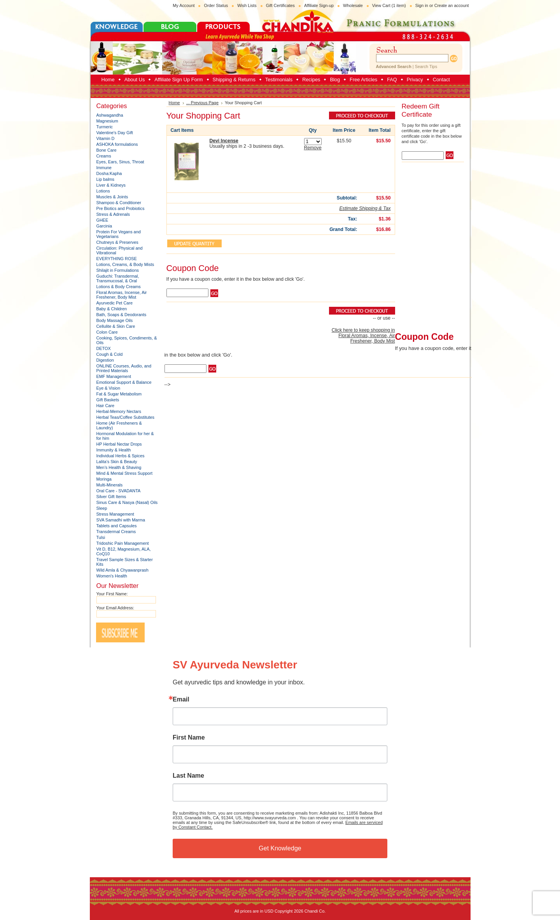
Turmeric (104, 126)
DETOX (103, 348)
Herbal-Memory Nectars (118, 411)
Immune (104, 167)
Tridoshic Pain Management (122, 543)
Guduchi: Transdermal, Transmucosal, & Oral (117, 278)
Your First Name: (112, 593)
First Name (189, 738)
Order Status (216, 5)
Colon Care (107, 332)
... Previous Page (202, 102)
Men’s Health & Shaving (119, 467)
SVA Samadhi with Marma (120, 520)
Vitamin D (105, 138)
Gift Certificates (280, 5)
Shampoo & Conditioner (118, 202)
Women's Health (111, 576)
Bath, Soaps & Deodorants (121, 314)
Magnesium (107, 121)
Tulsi (100, 537)
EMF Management (113, 376)
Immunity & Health (113, 450)
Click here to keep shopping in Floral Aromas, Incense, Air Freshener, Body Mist (363, 335)
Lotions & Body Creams (118, 286)
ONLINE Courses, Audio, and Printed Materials (123, 368)
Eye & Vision (108, 388)
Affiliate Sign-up (319, 5)
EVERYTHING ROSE (116, 258)
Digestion (105, 360)
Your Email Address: (115, 607)
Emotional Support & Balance (124, 382)
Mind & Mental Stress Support (124, 473)
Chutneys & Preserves (117, 242)
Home (174, 102)
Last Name (188, 776)
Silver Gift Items (111, 496)
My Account (183, 5)
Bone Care (106, 150)
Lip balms (105, 179)
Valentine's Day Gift (114, 132)
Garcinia (104, 226)
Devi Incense (224, 140)
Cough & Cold (109, 354)
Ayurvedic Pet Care (114, 303)
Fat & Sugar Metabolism (119, 394)
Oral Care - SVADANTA (118, 490)
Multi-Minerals (109, 485)
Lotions (103, 191)
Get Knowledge (280, 848)
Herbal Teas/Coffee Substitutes (125, 417)
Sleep (101, 508)
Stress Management (115, 514)
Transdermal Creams (116, 531)
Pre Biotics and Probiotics (120, 208)
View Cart (389, 5)
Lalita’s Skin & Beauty (116, 461)
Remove (312, 147)
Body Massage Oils (114, 320)
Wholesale (353, 5)
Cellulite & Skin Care (115, 326)
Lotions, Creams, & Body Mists (125, 264)
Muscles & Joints (112, 196)
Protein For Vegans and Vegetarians (118, 234)
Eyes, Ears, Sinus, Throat (120, 161)
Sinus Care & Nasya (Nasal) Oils (127, 502)
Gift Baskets (107, 399)
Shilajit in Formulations (117, 270)
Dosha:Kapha (109, 173)
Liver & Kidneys (111, 185)
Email (181, 699)
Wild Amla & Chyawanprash (122, 570)
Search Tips (426, 66)
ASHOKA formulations (117, 144)
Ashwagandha (109, 115)
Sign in (421, 5)
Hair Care (105, 405)
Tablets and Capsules (116, 525)
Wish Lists (247, 5)
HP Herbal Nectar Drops (119, 444)
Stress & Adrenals (113, 214)
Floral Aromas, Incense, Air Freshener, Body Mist (121, 294)
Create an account (451, 5)
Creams (103, 156)
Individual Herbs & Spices (120, 455)
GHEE (102, 220)
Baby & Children (111, 308)
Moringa (104, 479)
